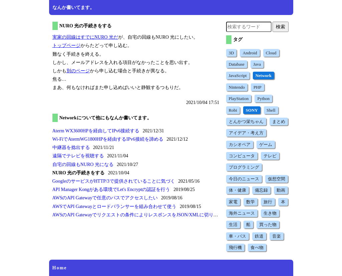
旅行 (268, 201)
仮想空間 (276, 178)
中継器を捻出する (71, 147)
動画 (281, 190)
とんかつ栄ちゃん (246, 121)
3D (231, 52)
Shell (271, 110)
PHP (257, 87)
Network (263, 75)
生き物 (270, 213)
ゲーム (265, 144)
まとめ (278, 121)
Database (237, 64)
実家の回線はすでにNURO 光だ (85, 37)
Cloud (271, 52)
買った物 (268, 224)
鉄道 (259, 236)
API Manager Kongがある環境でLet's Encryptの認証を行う (111, 189)
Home (59, 267)
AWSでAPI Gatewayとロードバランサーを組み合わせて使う (114, 206)
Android (249, 52)
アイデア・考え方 (246, 132)
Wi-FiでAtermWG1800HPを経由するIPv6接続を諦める (107, 139)
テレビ (270, 155)
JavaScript (238, 75)
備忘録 (261, 190)
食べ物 (257, 247)
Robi (233, 110)
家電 (233, 201)
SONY (252, 110)
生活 (233, 224)
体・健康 (237, 190)
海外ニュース (242, 213)
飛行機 (235, 247)
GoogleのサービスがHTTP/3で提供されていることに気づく (113, 181)
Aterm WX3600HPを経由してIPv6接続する (96, 130)
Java (257, 64)
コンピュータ (242, 155)
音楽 (276, 236)
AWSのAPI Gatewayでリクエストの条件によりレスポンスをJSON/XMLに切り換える (139, 214)
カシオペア (239, 144)
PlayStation (239, 98)
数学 (250, 201)
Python (263, 98)
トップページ (66, 45)
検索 (280, 26)
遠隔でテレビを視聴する (78, 155)
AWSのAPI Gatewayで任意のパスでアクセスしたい (105, 197)
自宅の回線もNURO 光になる (83, 164)
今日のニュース (244, 178)
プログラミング (244, 167)
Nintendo (237, 87)
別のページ (78, 70)
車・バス (237, 236)
